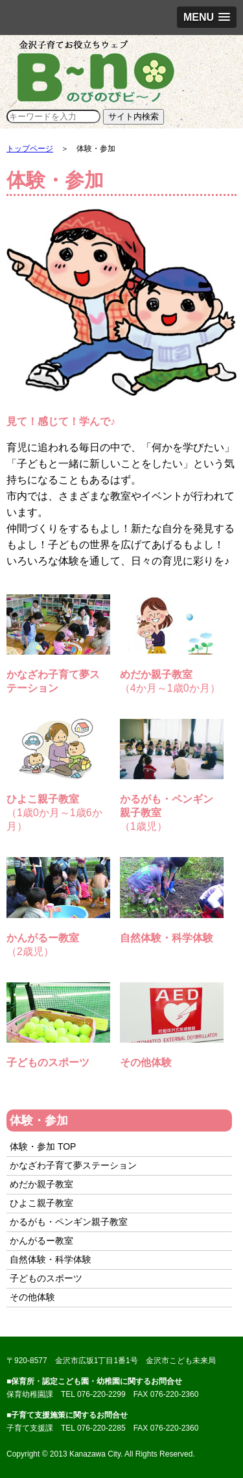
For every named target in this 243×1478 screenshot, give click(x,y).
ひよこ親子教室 (41, 1203)
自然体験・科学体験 (50, 1259)
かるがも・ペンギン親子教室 (69, 1222)
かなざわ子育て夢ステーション (73, 1165)
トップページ (29, 148)
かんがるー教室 (41, 1240)
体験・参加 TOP (43, 1146)
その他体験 (32, 1297)
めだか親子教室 (41, 1184)
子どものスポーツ (46, 1278)
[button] (207, 17)
